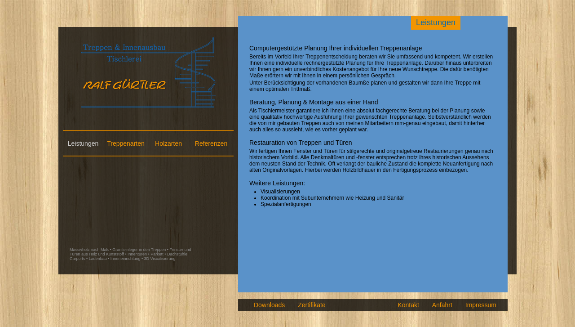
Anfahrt (442, 305)
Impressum (480, 305)
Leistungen (83, 143)
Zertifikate (311, 305)
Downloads (269, 305)
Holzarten (168, 143)
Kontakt (408, 305)
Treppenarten (126, 143)
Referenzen (211, 143)
